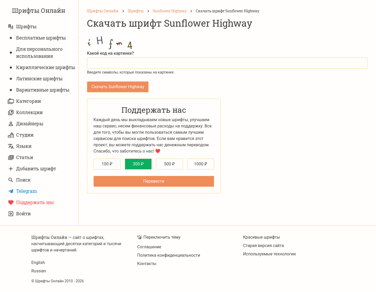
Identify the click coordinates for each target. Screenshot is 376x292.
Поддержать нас (31, 202)
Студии (21, 135)
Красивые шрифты (261, 237)
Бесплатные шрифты (37, 38)
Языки (20, 146)
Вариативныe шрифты (39, 90)
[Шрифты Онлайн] (103, 11)
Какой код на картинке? (110, 53)
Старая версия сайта (263, 245)
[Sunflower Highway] (170, 11)
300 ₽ (138, 163)
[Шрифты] (136, 11)
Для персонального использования (35, 52)
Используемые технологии (269, 253)
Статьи (21, 157)
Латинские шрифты (35, 78)
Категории (25, 101)
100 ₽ (107, 163)
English (38, 262)
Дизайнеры (26, 123)
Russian (38, 270)
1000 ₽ (200, 163)
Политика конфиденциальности (168, 255)
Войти (19, 213)
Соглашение (149, 246)
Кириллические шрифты (42, 67)
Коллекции (25, 112)
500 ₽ (169, 163)
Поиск (19, 180)
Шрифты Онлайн (39, 10)
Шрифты (22, 26)
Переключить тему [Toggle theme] (158, 237)
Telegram (23, 191)
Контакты (146, 263)
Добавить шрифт (32, 168)
